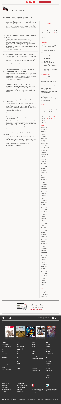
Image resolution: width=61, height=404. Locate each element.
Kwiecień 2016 (44, 243)
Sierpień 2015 (44, 257)
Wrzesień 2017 (44, 213)
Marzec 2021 (44, 138)
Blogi (47, 342)
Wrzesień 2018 (44, 191)
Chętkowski (48, 351)
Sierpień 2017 (44, 214)
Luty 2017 (43, 225)
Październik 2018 (44, 190)
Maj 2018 (43, 198)
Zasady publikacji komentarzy (22, 385)
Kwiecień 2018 (44, 200)
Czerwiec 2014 (44, 282)
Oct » (45, 39)
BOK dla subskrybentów (6, 389)
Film (33, 348)
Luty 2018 (43, 204)
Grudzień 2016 (44, 229)
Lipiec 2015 (43, 259)
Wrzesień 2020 (44, 149)
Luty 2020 (43, 161)
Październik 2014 (44, 275)
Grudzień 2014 (44, 271)
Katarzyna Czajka (17, 49)
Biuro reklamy (4, 385)
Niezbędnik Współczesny (7, 349)
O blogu (56, 10)
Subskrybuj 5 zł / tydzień (45, 2)
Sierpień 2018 (44, 193)
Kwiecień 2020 (44, 158)
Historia (48, 360)
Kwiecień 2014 (44, 286)
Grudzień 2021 (44, 127)
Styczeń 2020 (44, 163)
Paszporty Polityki (35, 356)
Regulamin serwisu (20, 383)
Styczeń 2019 (44, 184)
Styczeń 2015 (44, 270)
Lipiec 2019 (43, 174)
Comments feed (44, 294)
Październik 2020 (45, 147)
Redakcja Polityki (5, 383)
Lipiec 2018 (43, 195)
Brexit (18, 344)
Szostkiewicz (49, 348)
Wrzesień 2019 (44, 170)
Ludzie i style (49, 361)
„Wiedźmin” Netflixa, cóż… (50, 81)
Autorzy (48, 373)
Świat (18, 342)
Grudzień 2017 (44, 207)
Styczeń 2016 (44, 248)
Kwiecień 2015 (44, 264)
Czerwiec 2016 (44, 239)
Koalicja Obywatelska (6, 369)
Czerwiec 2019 (44, 175)
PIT (17, 361)
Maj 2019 (43, 177)
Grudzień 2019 (44, 165)
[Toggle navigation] (5, 2)
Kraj (3, 361)
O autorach (49, 10)
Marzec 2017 (44, 223)
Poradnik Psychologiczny (7, 348)
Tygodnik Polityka (6, 344)
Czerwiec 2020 (44, 154)
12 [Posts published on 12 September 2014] (51, 30)
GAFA (18, 367)
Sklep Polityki (49, 379)
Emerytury (19, 360)
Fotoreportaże (49, 370)
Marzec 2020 (44, 159)
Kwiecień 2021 (44, 136)
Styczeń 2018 (44, 206)
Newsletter (40, 317)
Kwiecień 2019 (44, 179)
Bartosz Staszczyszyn (19, 128)
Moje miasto (49, 367)
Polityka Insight (13, 399)
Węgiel (18, 363)
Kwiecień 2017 (44, 222)
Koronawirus (4, 357)
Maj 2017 (43, 220)
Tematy (48, 375)
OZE (18, 365)
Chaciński (48, 349)
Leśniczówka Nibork (22, 399)
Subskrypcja (47, 317)
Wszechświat (34, 367)
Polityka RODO (19, 389)
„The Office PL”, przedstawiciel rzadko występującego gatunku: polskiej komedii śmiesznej (49, 90)
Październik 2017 (44, 211)
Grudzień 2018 (44, 186)
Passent (48, 344)
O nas (47, 377)
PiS (2, 365)
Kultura (33, 342)
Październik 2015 (44, 254)
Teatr (33, 353)
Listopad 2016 (44, 230)
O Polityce (4, 391)
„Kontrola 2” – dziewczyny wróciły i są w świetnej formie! (49, 77)
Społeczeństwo (49, 363)
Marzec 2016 (44, 245)
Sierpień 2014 (44, 279)
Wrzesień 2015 (44, 255)
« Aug (42, 39)
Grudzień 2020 (44, 143)
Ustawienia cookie (20, 391)
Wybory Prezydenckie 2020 (7, 364)
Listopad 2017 (44, 209)
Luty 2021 (43, 140)
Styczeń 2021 (44, 142)
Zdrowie (33, 365)
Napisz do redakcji (5, 387)
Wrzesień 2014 (44, 277)
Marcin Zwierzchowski (20, 112)
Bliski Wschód (20, 349)
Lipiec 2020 (43, 152)
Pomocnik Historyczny (6, 346)
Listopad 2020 (44, 145)
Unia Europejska (20, 346)
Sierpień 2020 (44, 150)
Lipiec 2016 (43, 238)
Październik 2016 (44, 232)
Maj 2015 (43, 263)
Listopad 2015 (44, 252)
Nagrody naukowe (35, 372)
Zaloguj (54, 2)
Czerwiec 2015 (44, 261)
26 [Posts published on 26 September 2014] (51, 35)
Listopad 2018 (44, 188)
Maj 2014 (43, 284)
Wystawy (33, 351)
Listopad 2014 (44, 273)
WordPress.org (44, 296)
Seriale (33, 349)
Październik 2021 (44, 129)
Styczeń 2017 (44, 227)
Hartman (48, 346)
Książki (33, 344)
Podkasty (48, 368)
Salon (3, 351)
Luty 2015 (43, 268)
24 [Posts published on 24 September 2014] (47, 35)
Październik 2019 (44, 168)
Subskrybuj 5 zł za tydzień (37, 309)
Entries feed (43, 292)
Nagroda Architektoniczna (37, 358)
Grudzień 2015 (44, 250)
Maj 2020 (43, 156)
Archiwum (48, 372)
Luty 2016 (43, 246)
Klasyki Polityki (49, 365)
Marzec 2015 (44, 266)
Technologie (34, 368)
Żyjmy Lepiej (4, 353)
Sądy (3, 372)
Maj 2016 (43, 241)
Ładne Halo (33, 399)
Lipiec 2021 (43, 133)
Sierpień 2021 (44, 131)
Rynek (18, 357)
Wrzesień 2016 (44, 234)
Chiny (18, 353)
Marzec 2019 (44, 181)
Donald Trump (20, 348)
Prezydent (4, 371)
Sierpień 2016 (44, 236)
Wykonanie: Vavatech (40, 399)
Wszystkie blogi (49, 353)
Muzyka (33, 346)
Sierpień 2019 (44, 172)
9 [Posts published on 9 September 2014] (44, 30)
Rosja (18, 351)
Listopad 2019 (44, 166)
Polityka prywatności (21, 387)
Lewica (3, 367)
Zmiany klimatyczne (36, 370)
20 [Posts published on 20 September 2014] (54, 32)
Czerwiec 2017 (44, 218)
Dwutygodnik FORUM (5, 399)
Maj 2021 (43, 134)
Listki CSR (19, 368)
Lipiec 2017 (43, 216)
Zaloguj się (43, 291)
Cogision (31, 399)
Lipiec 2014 (43, 280)
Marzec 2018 (44, 202)
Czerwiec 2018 (44, 197)
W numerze (4, 342)
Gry (32, 355)
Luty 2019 (43, 182)
